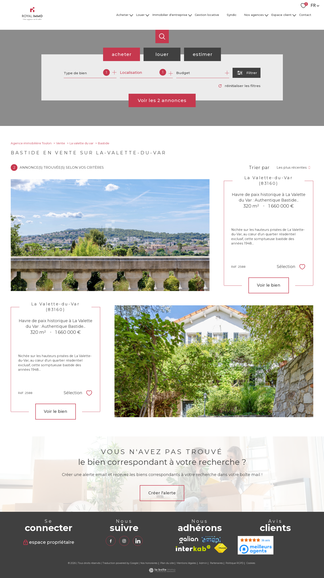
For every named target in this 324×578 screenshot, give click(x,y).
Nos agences (254, 15)
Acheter (122, 15)
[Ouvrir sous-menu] (131, 15)
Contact (305, 15)
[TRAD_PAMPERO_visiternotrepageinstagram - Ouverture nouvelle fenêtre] (124, 541)
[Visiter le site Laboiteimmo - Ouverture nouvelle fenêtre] (162, 571)
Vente (60, 143)
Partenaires (216, 563)
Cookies (250, 563)
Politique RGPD (235, 563)
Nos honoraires (148, 563)
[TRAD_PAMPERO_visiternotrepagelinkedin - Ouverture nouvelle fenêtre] (138, 541)
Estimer (202, 54)
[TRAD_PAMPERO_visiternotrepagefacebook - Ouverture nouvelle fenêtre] (111, 541)
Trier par (259, 167)
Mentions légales (186, 563)
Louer (140, 15)
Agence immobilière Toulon (31, 143)
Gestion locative (207, 15)
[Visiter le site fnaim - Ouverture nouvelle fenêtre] (220, 548)
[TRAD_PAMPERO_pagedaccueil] (32, 19)
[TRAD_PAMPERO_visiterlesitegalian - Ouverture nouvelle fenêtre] (188, 539)
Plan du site (167, 563)
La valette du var (81, 143)
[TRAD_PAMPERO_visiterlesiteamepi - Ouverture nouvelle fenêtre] (211, 539)
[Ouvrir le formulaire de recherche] (246, 73)
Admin (203, 563)
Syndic (232, 15)
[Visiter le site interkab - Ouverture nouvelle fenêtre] (193, 548)
